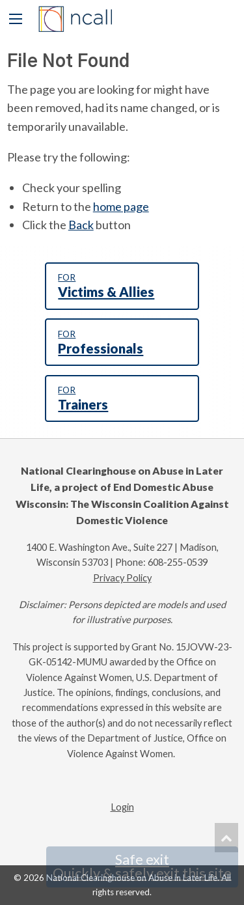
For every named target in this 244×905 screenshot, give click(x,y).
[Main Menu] (15, 19)
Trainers (121, 398)
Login (122, 807)
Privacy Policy (122, 577)
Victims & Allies (121, 285)
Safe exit (142, 866)
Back (81, 224)
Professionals (121, 342)
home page (121, 206)
